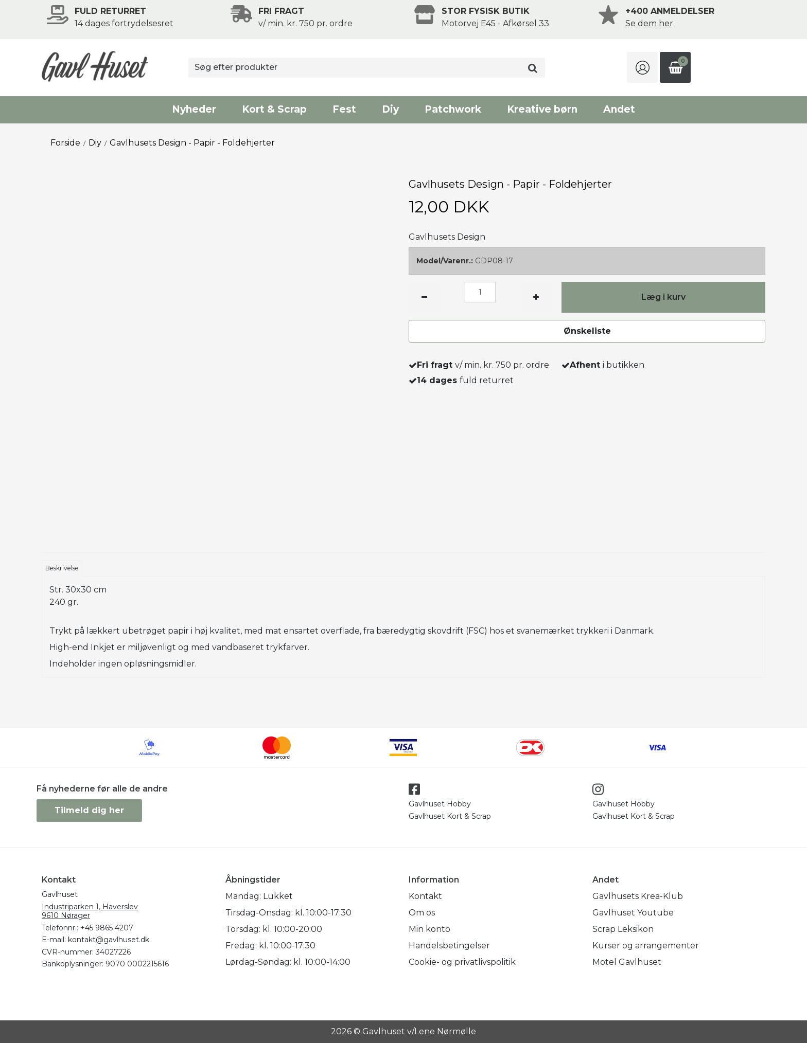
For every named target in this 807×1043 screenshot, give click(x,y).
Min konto (429, 929)
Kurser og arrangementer (645, 945)
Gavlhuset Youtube (633, 913)
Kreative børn (542, 109)
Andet (619, 109)
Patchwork (453, 109)
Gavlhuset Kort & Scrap (450, 816)
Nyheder (194, 109)
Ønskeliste (587, 331)
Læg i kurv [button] (663, 297)
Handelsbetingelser (449, 945)
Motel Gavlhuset (626, 962)
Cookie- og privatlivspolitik (462, 962)
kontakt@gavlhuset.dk (108, 939)
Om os (422, 913)
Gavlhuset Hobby (440, 803)
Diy (390, 109)
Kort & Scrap (274, 109)
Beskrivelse (62, 568)
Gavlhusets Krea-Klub (637, 896)
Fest (344, 109)
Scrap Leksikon (623, 929)
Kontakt (425, 896)
